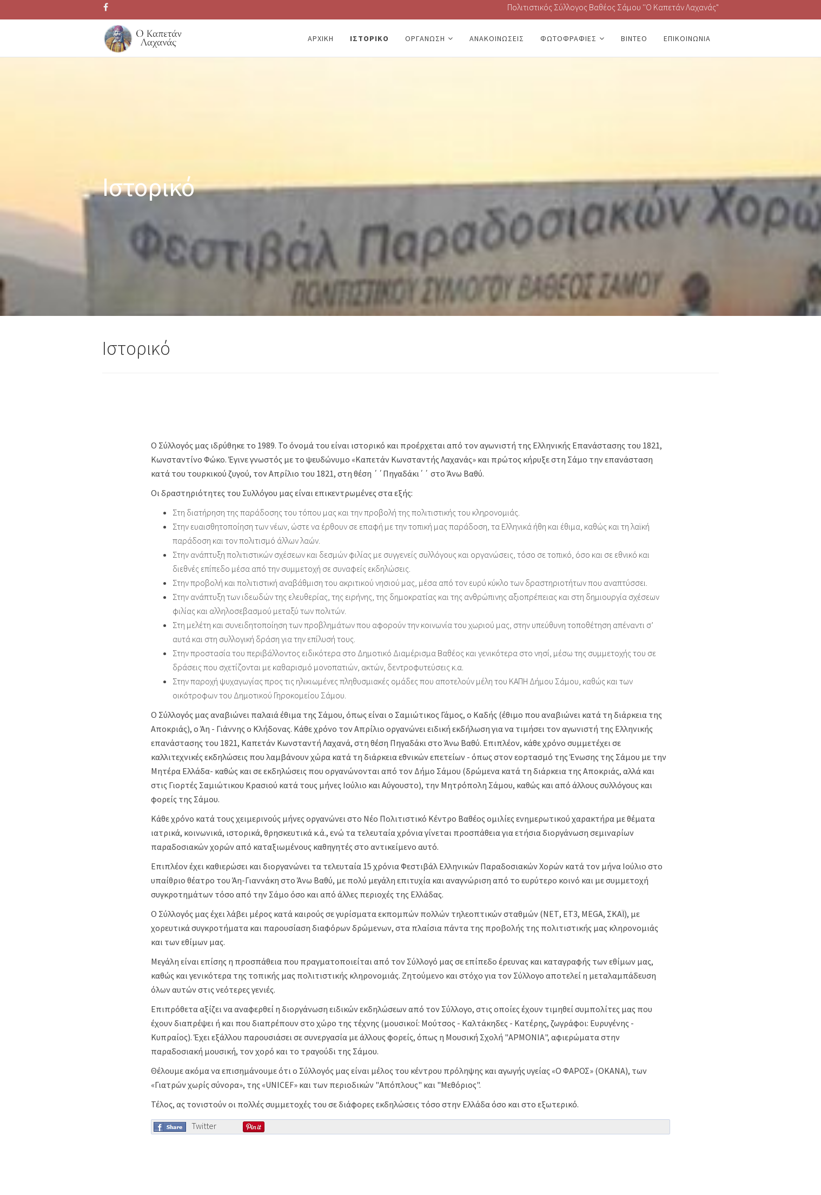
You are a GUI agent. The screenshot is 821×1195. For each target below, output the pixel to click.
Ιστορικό (369, 38)
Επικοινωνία (687, 38)
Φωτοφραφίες (568, 38)
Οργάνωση (425, 38)
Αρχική (321, 38)
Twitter (203, 1125)
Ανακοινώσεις (496, 38)
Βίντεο (634, 38)
